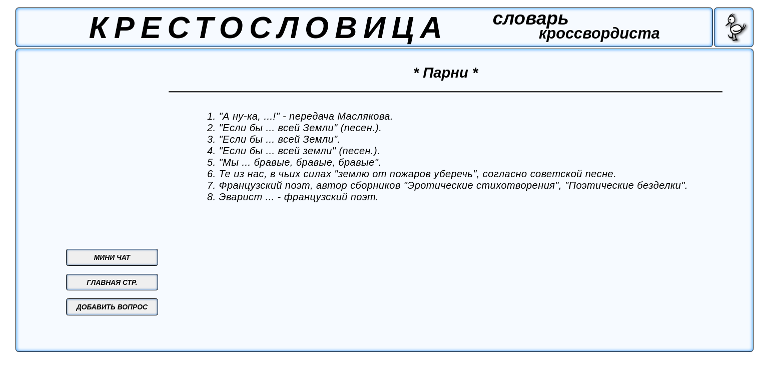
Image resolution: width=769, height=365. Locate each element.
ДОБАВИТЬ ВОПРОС (112, 307)
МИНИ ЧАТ (112, 257)
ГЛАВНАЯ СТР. (112, 282)
